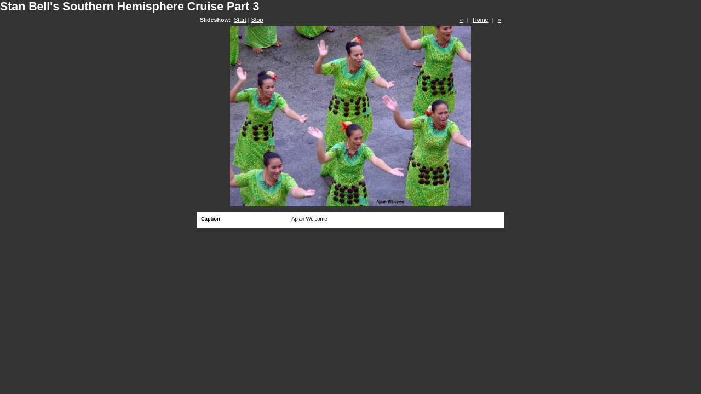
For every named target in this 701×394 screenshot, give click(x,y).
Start (240, 19)
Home (480, 19)
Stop (257, 19)
